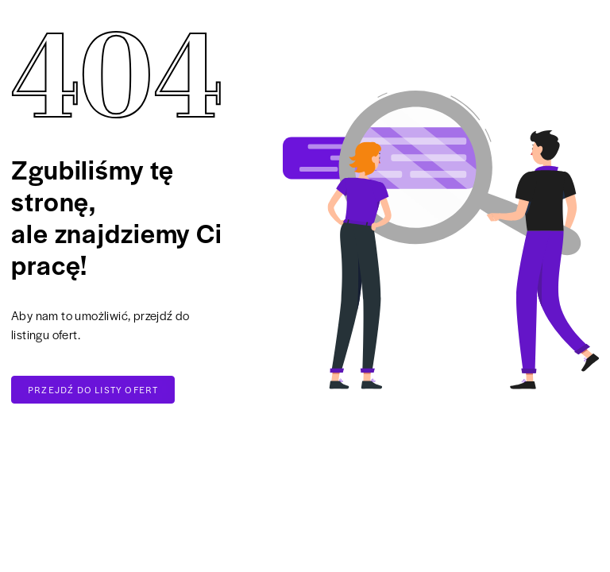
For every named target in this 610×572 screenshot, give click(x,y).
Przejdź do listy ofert (93, 389)
